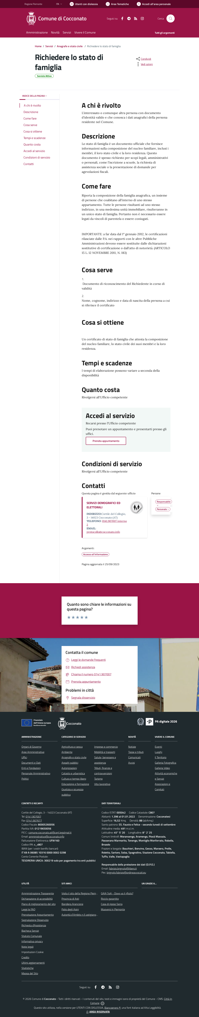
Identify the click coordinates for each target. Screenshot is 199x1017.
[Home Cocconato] (58, 18)
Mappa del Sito (30, 973)
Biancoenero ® (112, 1008)
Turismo (98, 779)
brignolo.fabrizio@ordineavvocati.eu (126, 872)
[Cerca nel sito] (170, 18)
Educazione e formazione (75, 784)
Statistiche (28, 968)
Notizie (132, 747)
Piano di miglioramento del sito (39, 904)
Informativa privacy (32, 941)
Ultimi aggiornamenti (33, 963)
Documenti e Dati (31, 763)
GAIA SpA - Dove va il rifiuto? (117, 893)
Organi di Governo (31, 747)
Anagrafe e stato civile (70, 46)
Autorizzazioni (69, 768)
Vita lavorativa (102, 784)
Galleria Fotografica (165, 763)
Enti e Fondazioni (31, 768)
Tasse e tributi (136, 752)
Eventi (158, 747)
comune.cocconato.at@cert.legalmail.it (50, 832)
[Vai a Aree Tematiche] (117, 4)
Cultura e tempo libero (74, 779)
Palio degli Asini (70, 909)
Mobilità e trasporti (104, 752)
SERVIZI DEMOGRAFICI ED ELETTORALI (103, 505)
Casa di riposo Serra (111, 904)
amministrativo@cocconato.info (46, 836)
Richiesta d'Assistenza (34, 925)
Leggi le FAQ (28, 909)
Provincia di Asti (70, 899)
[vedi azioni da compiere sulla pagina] (144, 64)
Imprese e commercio (106, 747)
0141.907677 (34, 820)
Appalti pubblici (70, 763)
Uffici (24, 757)
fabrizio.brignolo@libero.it (123, 868)
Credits (25, 957)
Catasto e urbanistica (73, 773)
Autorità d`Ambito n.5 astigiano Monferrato (85, 915)
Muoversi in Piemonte (113, 909)
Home (38, 46)
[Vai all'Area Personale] (154, 4)
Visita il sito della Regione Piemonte (81, 893)
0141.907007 (33, 816)
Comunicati (134, 757)
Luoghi (158, 752)
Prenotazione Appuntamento (38, 915)
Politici (25, 779)
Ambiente (67, 752)
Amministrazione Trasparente (38, 893)
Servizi (49, 46)
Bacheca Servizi (30, 931)
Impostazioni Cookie (33, 952)
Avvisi (131, 763)
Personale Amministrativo (36, 773)
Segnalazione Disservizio (35, 920)
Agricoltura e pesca (72, 747)
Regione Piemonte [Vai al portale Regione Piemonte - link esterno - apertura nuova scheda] (33, 4)
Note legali (28, 947)
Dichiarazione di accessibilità (37, 899)
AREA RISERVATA (97, 1012)
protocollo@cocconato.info (103, 532)
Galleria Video (162, 768)
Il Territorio (160, 757)
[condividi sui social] (143, 59)
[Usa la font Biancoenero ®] (84, 4)
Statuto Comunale (32, 936)
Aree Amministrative (33, 752)
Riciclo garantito (110, 899)
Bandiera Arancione (72, 904)
